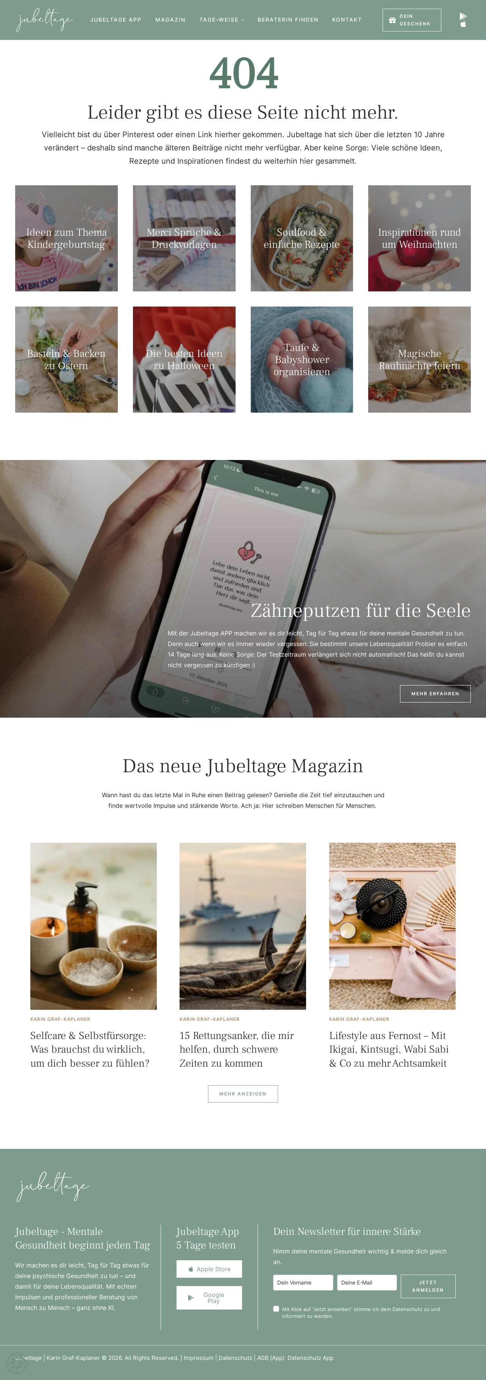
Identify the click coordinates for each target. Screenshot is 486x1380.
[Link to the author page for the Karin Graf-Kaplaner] (60, 1019)
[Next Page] (243, 1094)
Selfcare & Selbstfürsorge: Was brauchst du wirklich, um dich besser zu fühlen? (90, 1049)
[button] (242, 20)
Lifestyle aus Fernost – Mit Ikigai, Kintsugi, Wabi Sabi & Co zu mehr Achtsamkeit (389, 1049)
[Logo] (42, 20)
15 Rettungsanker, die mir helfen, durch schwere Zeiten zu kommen (237, 1049)
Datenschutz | (238, 1357)
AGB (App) (272, 1357)
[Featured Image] (93, 926)
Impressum (199, 1357)
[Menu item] (116, 19)
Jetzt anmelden (428, 1286)
